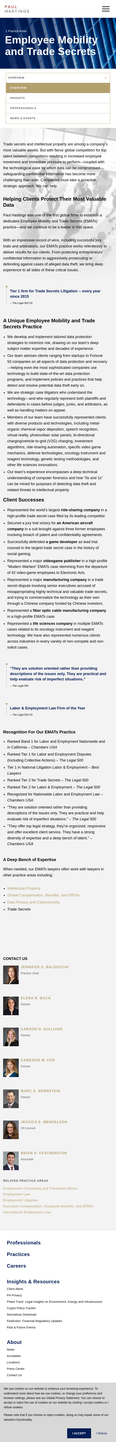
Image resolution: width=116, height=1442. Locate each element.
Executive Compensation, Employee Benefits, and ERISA (48, 1206)
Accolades (14, 1356)
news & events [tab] (23, 118)
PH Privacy (14, 1295)
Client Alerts (15, 1289)
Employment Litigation (20, 1200)
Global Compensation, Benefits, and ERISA (43, 895)
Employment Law (16, 1194)
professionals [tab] (23, 108)
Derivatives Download (21, 1314)
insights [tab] (17, 98)
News (10, 1349)
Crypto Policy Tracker (21, 1308)
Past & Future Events (21, 1327)
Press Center (16, 1368)
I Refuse (101, 1433)
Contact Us (14, 1375)
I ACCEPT (79, 1433)
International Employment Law (27, 1212)
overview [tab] (18, 87)
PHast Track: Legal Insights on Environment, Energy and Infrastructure (54, 1301)
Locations (13, 1362)
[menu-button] (106, 9)
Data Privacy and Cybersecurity (33, 902)
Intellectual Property (23, 888)
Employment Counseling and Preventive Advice (40, 1188)
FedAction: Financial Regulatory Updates (34, 1321)
